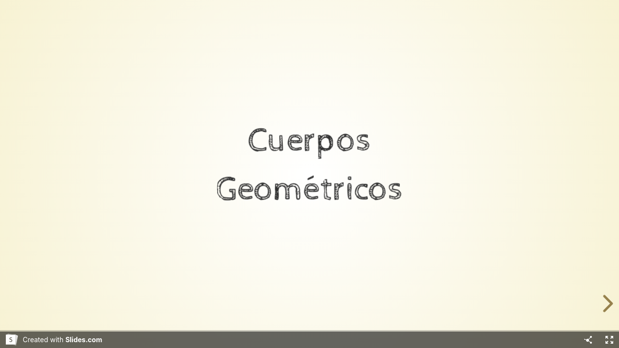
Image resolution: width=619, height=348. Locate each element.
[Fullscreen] (609, 340)
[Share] (588, 340)
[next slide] (606, 303)
